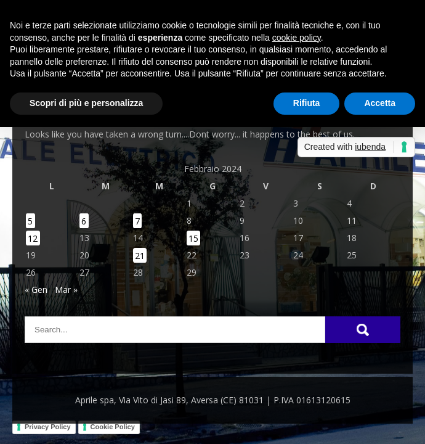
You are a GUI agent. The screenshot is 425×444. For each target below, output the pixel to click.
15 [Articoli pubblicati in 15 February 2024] (193, 238)
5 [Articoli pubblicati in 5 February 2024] (30, 220)
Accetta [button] (379, 103)
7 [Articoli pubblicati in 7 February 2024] (137, 220)
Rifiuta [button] (306, 103)
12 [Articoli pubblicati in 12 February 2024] (33, 238)
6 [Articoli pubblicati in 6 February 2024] (83, 220)
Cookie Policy (113, 426)
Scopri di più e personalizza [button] (86, 103)
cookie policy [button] (296, 38)
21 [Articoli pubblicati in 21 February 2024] (140, 255)
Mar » (66, 289)
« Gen (36, 289)
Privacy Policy (48, 426)
